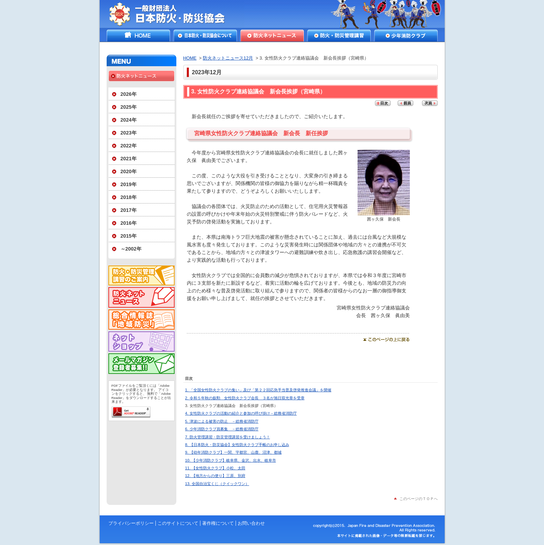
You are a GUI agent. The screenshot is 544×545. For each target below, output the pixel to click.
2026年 (129, 94)
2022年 (129, 145)
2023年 (129, 133)
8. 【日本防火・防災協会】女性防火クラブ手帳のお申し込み (237, 445)
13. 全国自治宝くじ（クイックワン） (217, 484)
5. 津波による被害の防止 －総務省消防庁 (221, 421)
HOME (138, 35)
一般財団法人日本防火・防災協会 (172, 14)
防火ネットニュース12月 (228, 58)
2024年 (129, 120)
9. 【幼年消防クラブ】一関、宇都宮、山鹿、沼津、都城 (233, 452)
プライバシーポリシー (131, 523)
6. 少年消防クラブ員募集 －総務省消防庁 (221, 429)
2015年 (129, 236)
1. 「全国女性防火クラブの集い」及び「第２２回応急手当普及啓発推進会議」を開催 (258, 390)
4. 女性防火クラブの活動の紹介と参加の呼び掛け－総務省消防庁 (241, 413)
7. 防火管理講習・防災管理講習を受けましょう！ (227, 437)
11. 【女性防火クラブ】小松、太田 (215, 468)
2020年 (129, 171)
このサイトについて (178, 523)
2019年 (129, 184)
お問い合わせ (251, 523)
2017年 (129, 210)
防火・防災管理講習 (339, 35)
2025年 (129, 107)
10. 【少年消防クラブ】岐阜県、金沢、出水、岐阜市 (230, 460)
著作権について (218, 523)
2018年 (129, 197)
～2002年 (131, 249)
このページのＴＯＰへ (418, 499)
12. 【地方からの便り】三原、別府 (215, 476)
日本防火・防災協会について (205, 35)
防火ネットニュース (272, 35)
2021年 (129, 158)
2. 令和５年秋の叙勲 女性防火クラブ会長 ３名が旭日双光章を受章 (244, 398)
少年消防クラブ (406, 35)
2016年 (129, 223)
